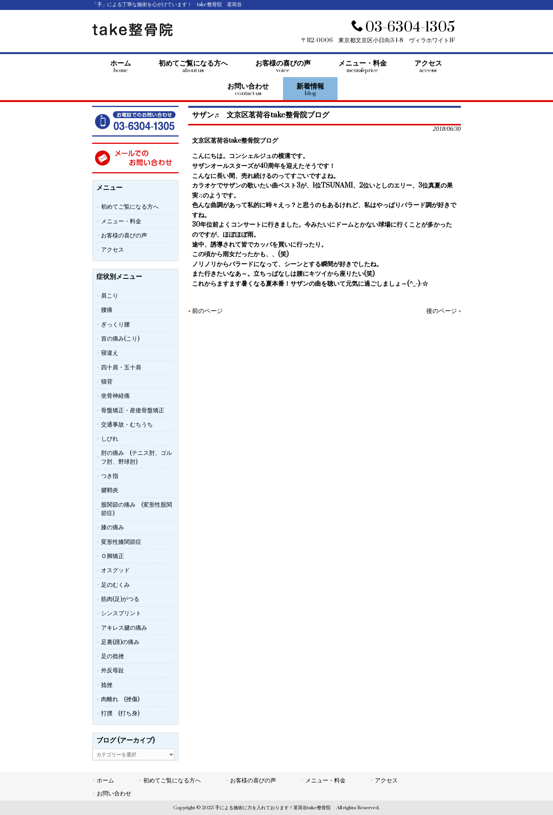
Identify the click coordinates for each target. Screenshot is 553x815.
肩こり (109, 296)
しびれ (109, 439)
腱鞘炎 (109, 490)
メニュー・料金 (121, 221)
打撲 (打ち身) (120, 713)
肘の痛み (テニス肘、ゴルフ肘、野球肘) (136, 457)
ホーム (105, 780)
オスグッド (115, 570)
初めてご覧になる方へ (130, 207)
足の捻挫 (112, 656)
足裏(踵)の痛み (120, 642)
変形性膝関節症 (121, 542)
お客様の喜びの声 (124, 235)
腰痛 (107, 310)
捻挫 (107, 685)
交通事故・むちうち (127, 424)
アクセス (112, 250)
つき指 (109, 476)
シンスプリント (121, 613)
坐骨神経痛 (115, 396)
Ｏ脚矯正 (112, 556)
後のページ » (443, 311)
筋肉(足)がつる (120, 599)
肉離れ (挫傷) (120, 699)
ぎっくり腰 (115, 324)
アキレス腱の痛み (124, 628)
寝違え (109, 353)
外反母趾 (112, 670)
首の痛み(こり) (120, 338)
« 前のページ (205, 311)
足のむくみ (115, 585)
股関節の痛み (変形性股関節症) (136, 509)
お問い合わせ (114, 793)
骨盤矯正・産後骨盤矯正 (132, 410)
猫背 (107, 381)
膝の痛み (112, 527)
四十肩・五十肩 (121, 367)
